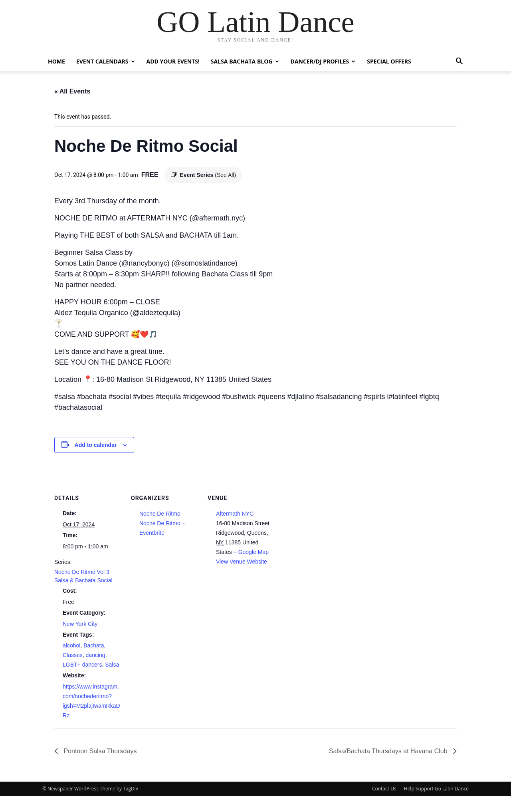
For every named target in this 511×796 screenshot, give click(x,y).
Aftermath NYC (235, 513)
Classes (73, 655)
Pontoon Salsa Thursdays (99, 751)
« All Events (72, 91)
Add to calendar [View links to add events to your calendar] (96, 445)
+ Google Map (251, 552)
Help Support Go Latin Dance (436, 788)
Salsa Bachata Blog (245, 61)
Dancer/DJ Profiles (323, 61)
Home (56, 61)
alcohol (71, 645)
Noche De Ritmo (159, 513)
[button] (459, 62)
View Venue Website (241, 561)
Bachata (93, 645)
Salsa (112, 664)
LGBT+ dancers (82, 664)
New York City (80, 624)
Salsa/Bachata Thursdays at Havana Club (389, 751)
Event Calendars (105, 61)
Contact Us (384, 788)
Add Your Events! (173, 61)
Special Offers (389, 61)
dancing (95, 655)
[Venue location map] (326, 520)
